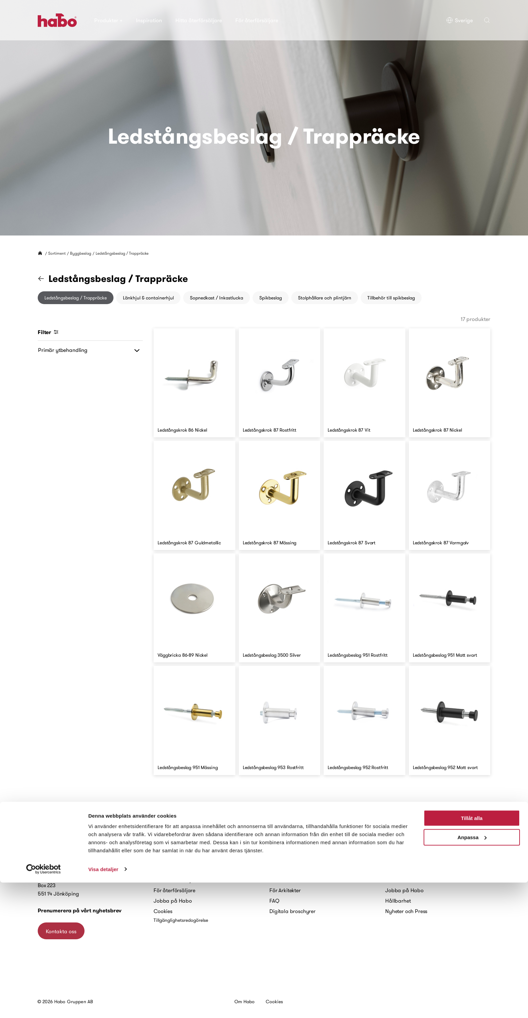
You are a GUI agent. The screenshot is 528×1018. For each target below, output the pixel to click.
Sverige (459, 20)
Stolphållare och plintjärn (324, 298)
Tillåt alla (472, 954)
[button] (487, 20)
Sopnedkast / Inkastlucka (216, 298)
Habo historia (401, 869)
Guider (277, 859)
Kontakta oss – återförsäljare (187, 869)
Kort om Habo (401, 879)
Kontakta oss (61, 931)
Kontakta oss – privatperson (186, 859)
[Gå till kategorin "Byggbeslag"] (45, 278)
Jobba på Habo (173, 900)
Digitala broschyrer (292, 911)
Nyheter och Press (406, 911)
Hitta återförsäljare (198, 20)
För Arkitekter (285, 890)
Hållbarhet (397, 900)
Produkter (108, 20)
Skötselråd (281, 879)
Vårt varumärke (403, 859)
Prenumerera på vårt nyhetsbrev (80, 910)
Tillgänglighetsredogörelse (181, 920)
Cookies (163, 911)
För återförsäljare (256, 20)
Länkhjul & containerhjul (148, 298)
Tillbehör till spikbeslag (391, 298)
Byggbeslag (80, 253)
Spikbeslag (270, 298)
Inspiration (149, 20)
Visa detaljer (103, 1005)
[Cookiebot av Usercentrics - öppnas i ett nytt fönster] (43, 1005)
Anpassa (472, 973)
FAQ (274, 900)
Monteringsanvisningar (296, 869)
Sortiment (57, 253)
